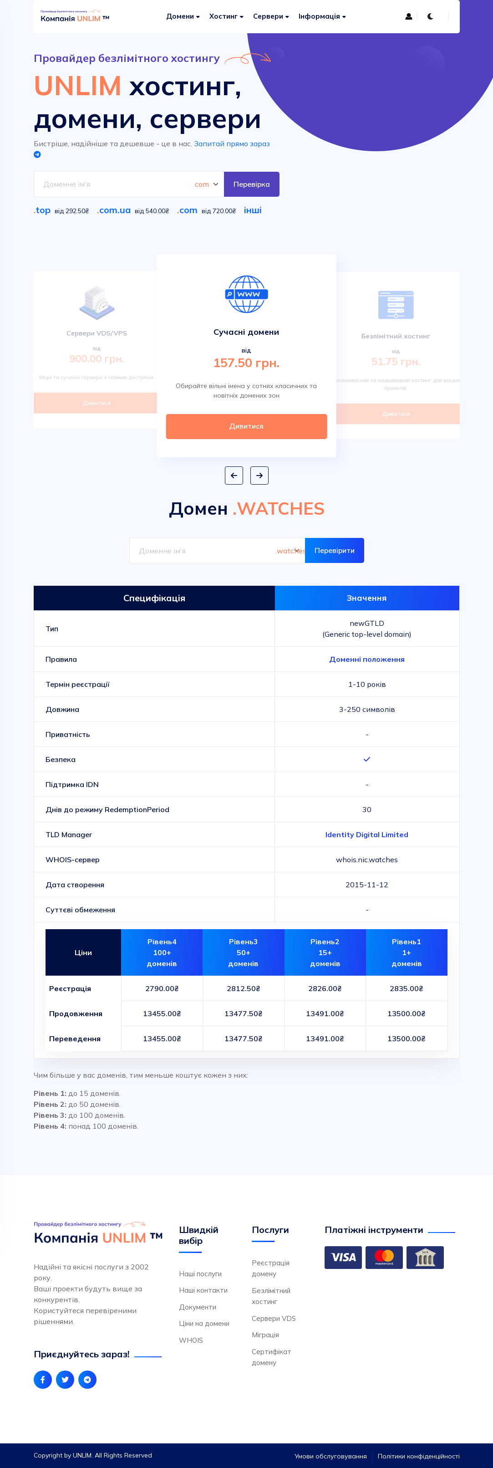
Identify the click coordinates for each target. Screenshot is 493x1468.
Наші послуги (200, 1273)
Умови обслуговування (331, 1456)
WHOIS (191, 1340)
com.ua (115, 209)
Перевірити (334, 550)
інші (253, 209)
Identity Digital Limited (366, 834)
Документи (197, 1307)
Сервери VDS (274, 1318)
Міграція (265, 1335)
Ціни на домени (204, 1324)
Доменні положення (367, 659)
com (188, 209)
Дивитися (97, 401)
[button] (234, 476)
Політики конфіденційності (419, 1456)
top (43, 209)
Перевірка (251, 184)
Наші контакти (203, 1290)
